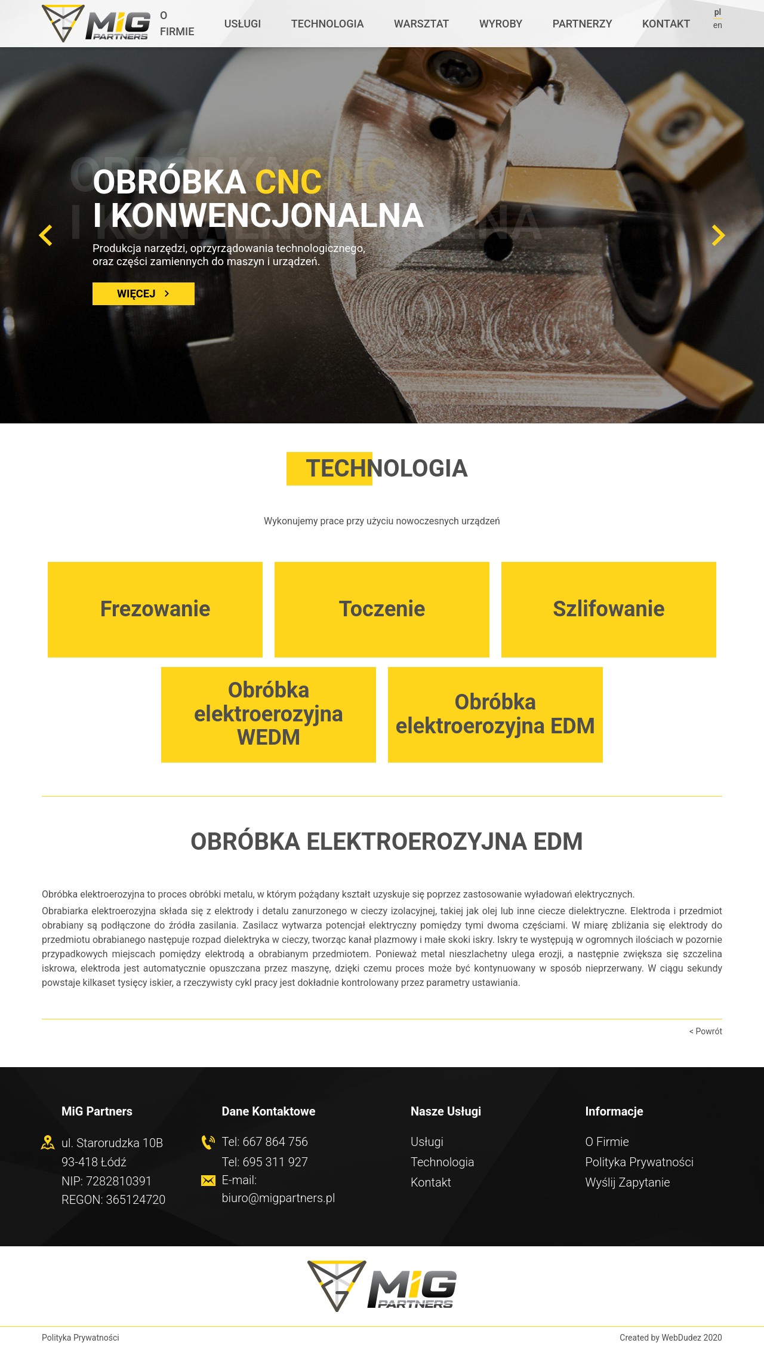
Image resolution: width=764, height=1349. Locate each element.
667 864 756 (275, 1142)
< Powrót (705, 1031)
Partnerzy (582, 23)
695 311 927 (275, 1162)
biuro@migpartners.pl (278, 1198)
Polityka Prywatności (640, 1162)
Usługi (242, 23)
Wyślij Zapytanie (628, 1182)
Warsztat (421, 23)
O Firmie (177, 23)
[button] (45, 235)
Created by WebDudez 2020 (671, 1337)
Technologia (327, 23)
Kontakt (666, 23)
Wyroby (500, 23)
